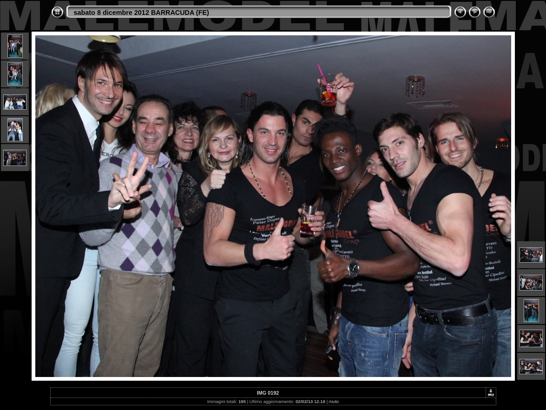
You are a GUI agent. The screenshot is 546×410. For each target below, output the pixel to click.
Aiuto (334, 401)
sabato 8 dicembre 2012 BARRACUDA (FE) (141, 12)
